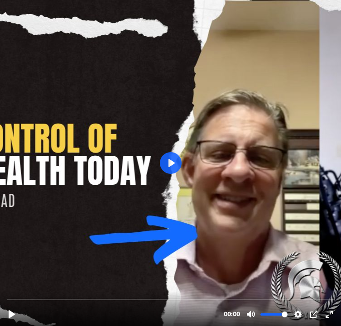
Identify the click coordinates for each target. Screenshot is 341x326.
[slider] (171, 299)
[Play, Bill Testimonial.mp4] (12, 314)
